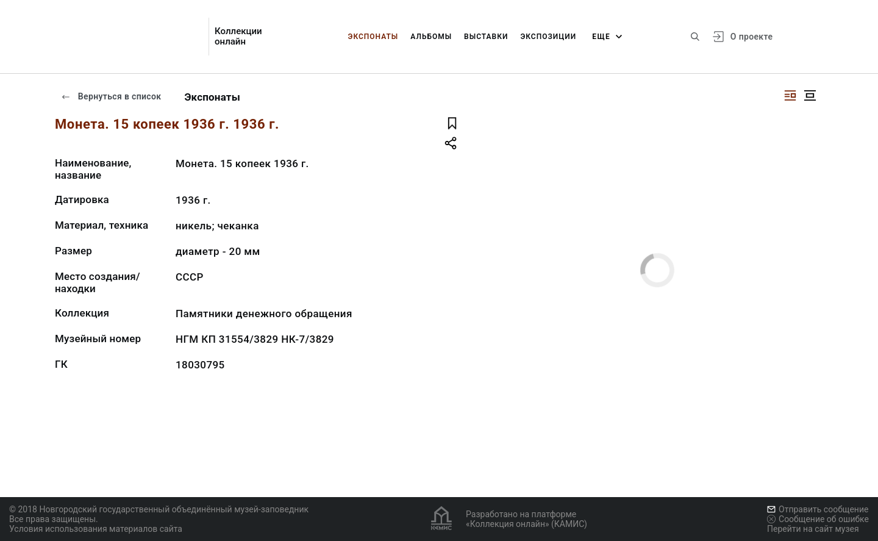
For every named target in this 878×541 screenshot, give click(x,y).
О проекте (751, 36)
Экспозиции (548, 36)
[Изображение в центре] (809, 95)
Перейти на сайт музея (813, 529)
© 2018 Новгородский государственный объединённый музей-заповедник (159, 509)
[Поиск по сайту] (695, 37)
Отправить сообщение (817, 509)
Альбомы (431, 36)
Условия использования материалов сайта (95, 529)
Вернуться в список (111, 96)
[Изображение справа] (790, 95)
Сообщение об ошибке (818, 519)
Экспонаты (373, 36)
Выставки (486, 36)
